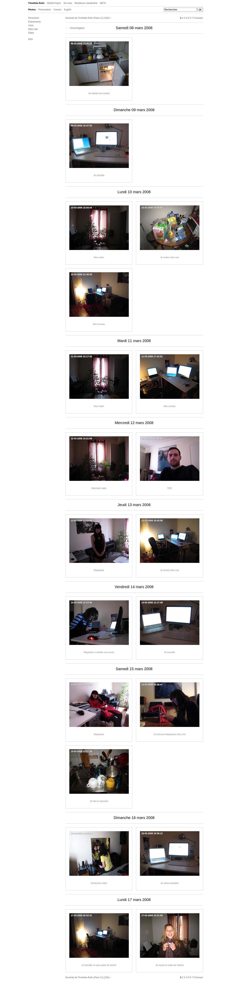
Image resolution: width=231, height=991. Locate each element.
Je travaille (98, 175)
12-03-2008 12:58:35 (152, 438)
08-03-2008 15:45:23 (81, 43)
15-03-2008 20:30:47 (152, 684)
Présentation (44, 9)
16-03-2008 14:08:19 (81, 833)
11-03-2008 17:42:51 (152, 356)
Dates (31, 33)
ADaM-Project (54, 3)
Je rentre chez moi (169, 257)
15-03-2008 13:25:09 (81, 684)
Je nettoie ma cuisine (99, 93)
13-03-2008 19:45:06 (152, 520)
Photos (32, 9)
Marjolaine (99, 570)
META (103, 3)
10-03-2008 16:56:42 (152, 207)
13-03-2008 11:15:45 (81, 520)
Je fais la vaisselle (99, 801)
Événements (34, 21)
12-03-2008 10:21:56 (81, 438)
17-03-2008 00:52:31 (81, 915)
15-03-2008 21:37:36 (81, 751)
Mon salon (99, 257)
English (67, 9)
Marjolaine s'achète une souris (99, 652)
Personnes (33, 18)
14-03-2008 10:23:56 (81, 602)
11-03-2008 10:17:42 (81, 356)
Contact (57, 9)
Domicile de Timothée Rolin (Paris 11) (84, 18)
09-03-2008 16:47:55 (81, 125)
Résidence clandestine (86, 3)
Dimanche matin (99, 883)
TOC (169, 488)
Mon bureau (99, 324)
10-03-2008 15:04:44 (81, 207)
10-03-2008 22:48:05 (81, 274)
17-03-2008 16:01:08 (152, 915)
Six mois (67, 3)
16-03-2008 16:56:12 (152, 833)
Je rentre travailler (169, 883)
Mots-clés (33, 29)
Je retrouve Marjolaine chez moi (170, 734)
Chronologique (75, 28)
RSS (30, 39)
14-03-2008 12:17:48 (152, 602)
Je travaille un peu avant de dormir (99, 965)
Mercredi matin (98, 488)
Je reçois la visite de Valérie (170, 965)
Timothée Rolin (36, 3)
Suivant (199, 18)
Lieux (31, 25)
